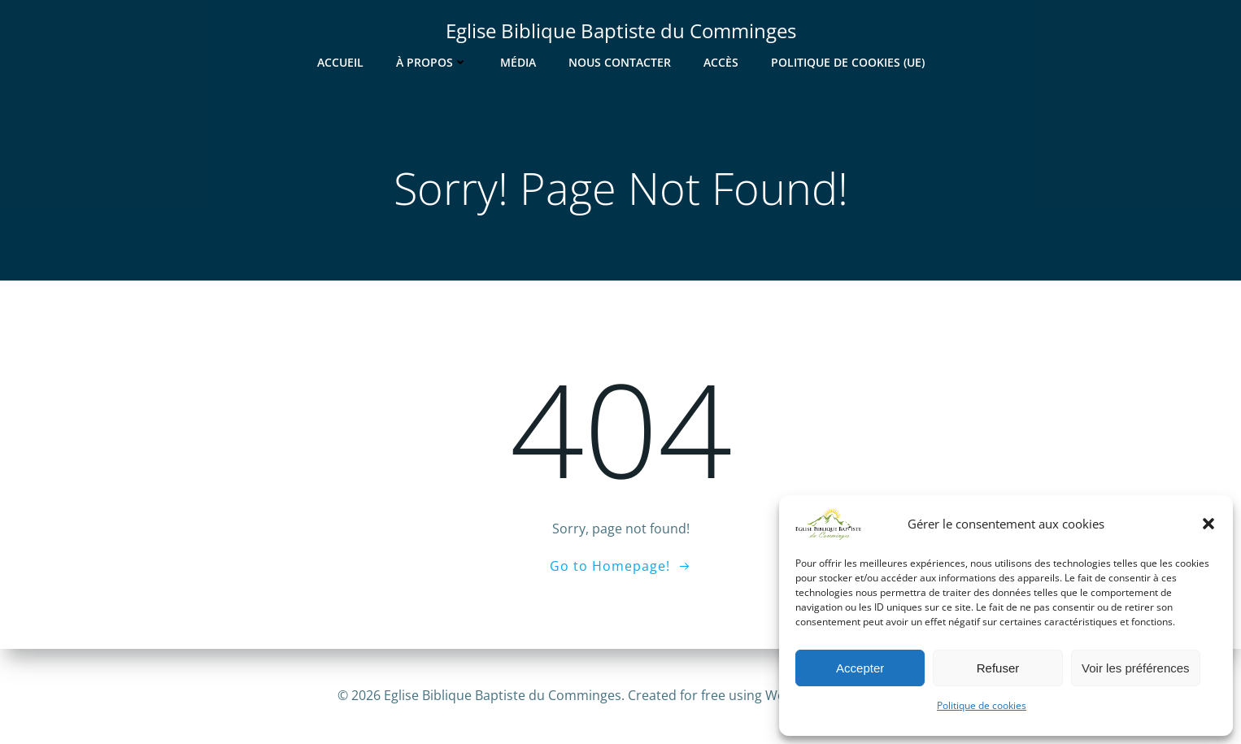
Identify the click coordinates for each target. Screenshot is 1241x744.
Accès (720, 62)
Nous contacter (619, 62)
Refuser (998, 668)
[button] (1208, 524)
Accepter (860, 668)
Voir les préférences (1136, 668)
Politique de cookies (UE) (848, 62)
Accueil (340, 62)
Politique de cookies (981, 705)
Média (518, 62)
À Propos (432, 62)
